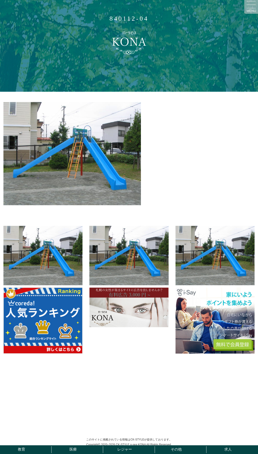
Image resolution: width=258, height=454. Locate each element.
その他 (176, 449)
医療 (73, 449)
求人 (228, 449)
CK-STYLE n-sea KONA (131, 444)
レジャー (124, 449)
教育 (21, 449)
